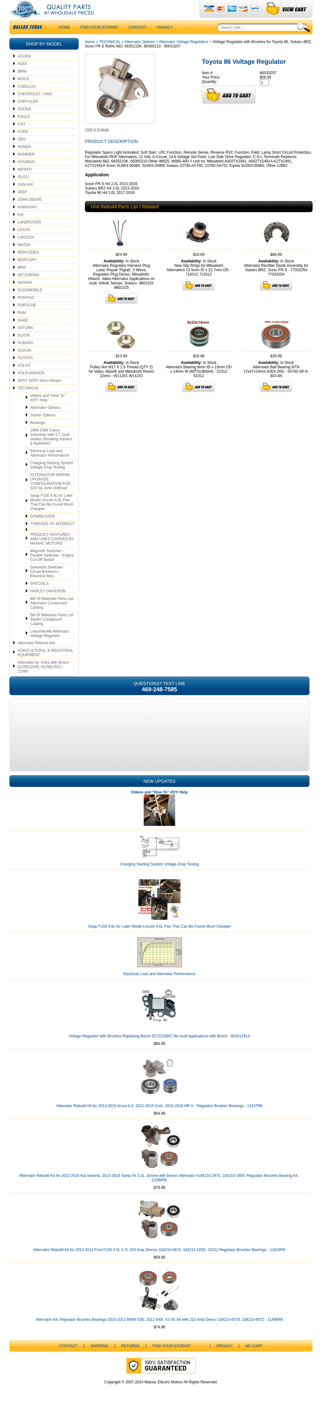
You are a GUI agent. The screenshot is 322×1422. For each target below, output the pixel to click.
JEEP (22, 204)
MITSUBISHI (28, 287)
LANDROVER (29, 235)
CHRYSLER (28, 114)
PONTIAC (26, 310)
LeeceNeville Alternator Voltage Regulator (49, 646)
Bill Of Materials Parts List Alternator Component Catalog (51, 615)
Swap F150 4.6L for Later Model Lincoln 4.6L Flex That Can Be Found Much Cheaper (51, 515)
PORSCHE (27, 318)
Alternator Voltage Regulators (183, 54)
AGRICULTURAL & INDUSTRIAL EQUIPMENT (45, 665)
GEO (22, 152)
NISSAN (25, 295)
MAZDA (24, 257)
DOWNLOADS (42, 529)
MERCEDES (28, 265)
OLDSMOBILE (30, 302)
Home (90, 54)
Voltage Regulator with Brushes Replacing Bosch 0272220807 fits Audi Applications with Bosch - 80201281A (159, 1048)
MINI (21, 280)
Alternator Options (45, 420)
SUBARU (25, 355)
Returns (130, 1358)
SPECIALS (39, 596)
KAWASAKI (27, 219)
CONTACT (138, 40)
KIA (21, 227)
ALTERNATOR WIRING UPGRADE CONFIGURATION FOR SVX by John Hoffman (50, 494)
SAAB (23, 333)
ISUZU (23, 189)
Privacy (165, 40)
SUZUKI (24, 363)
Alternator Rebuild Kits (36, 655)
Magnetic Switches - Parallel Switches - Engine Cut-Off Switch (52, 567)
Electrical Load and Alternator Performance (49, 465)
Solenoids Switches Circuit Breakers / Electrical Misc (46, 584)
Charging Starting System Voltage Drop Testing (51, 477)
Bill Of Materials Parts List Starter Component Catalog (51, 632)
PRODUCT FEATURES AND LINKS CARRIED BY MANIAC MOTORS (52, 551)
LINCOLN (26, 250)
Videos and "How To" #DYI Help (47, 410)
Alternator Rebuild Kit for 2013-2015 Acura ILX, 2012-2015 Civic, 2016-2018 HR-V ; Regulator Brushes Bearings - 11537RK (159, 1118)
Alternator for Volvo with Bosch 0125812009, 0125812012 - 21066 (43, 679)
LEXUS (24, 242)
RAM (22, 325)
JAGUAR (25, 197)
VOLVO (24, 378)
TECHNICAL (28, 400)
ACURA (24, 69)
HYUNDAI (26, 174)
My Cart (254, 1358)
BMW (22, 84)
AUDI (22, 76)
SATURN (25, 340)
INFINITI (25, 182)
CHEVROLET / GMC (35, 106)
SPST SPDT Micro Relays (39, 393)
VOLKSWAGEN (31, 385)
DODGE (24, 121)
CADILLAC (27, 99)
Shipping (99, 1358)
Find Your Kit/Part (99, 40)
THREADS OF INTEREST (52, 536)
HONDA (24, 159)
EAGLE (24, 129)
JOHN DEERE (30, 212)
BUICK (23, 91)
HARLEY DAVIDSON (48, 603)
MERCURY (27, 272)
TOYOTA (25, 370)
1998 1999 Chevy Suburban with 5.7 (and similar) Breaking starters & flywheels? (51, 449)
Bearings (37, 435)
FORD (23, 144)
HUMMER (26, 167)
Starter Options (43, 428)
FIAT (21, 137)
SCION (24, 348)
